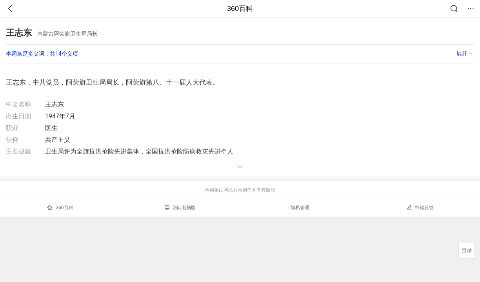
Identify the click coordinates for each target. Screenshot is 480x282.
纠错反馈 (420, 207)
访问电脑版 (180, 207)
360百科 (240, 9)
